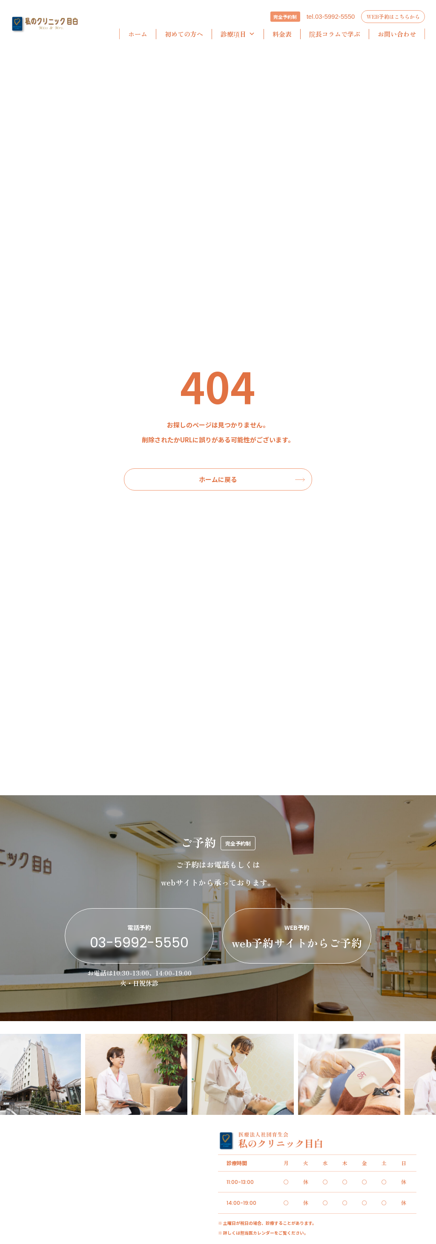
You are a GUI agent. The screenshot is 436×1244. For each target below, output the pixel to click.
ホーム (137, 33)
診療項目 (238, 34)
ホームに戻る (218, 479)
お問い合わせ (397, 33)
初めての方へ (184, 33)
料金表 (282, 33)
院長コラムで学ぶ (334, 33)
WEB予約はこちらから (393, 16)
